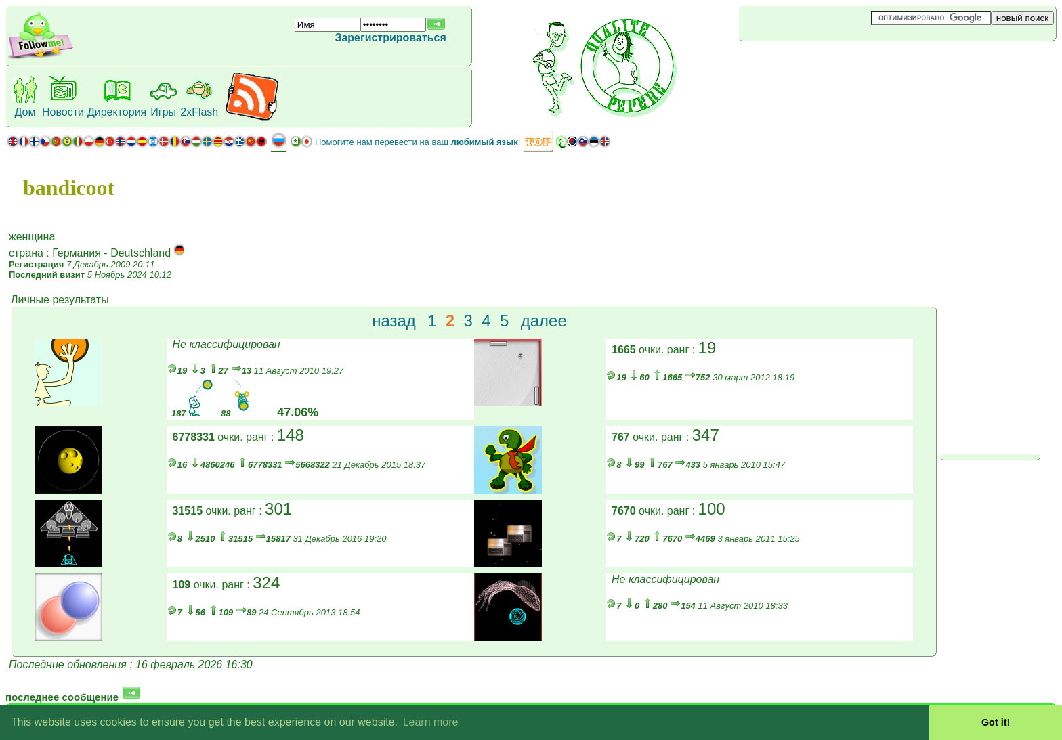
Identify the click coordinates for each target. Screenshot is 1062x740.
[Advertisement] (819, 63)
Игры (163, 112)
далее (544, 320)
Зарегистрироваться (390, 37)
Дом (25, 112)
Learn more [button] (431, 722)
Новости (63, 112)
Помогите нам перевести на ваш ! (417, 142)
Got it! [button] (995, 722)
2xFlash (199, 112)
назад (394, 320)
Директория (116, 112)
